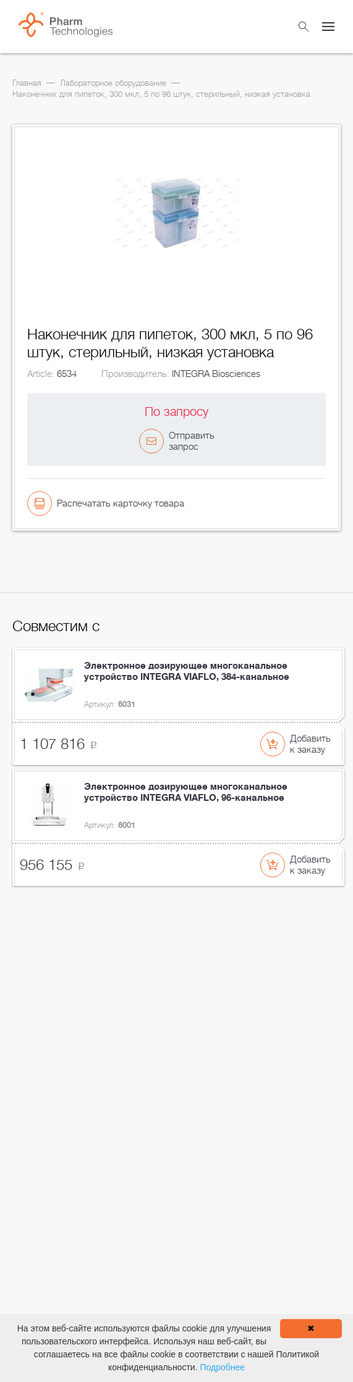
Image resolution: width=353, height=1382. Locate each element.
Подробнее (222, 1367)
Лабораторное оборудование (113, 83)
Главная (26, 83)
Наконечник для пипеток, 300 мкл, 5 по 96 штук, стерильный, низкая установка (161, 94)
